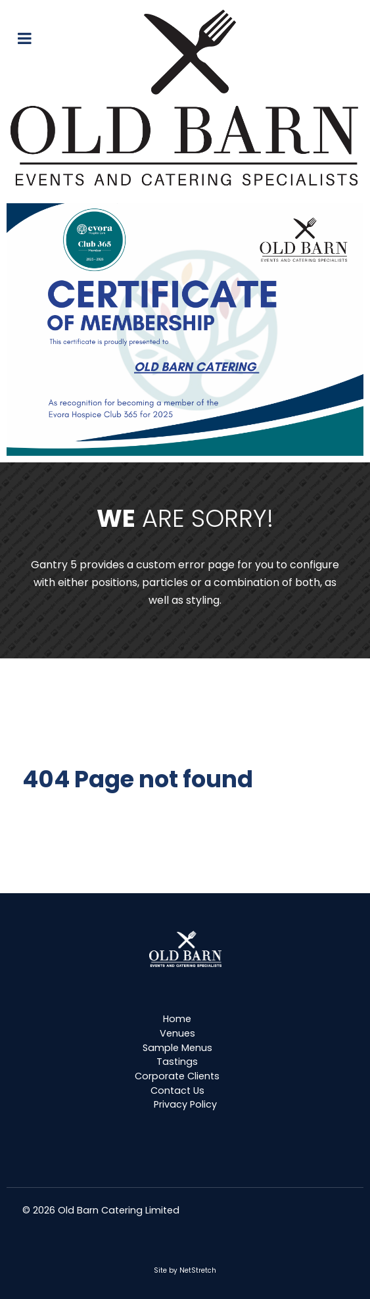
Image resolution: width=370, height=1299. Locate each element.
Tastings (177, 1061)
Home (177, 1018)
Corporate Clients (177, 1076)
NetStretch (197, 1270)
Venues (177, 1033)
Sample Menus (177, 1047)
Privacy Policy (185, 1104)
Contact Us (177, 1090)
